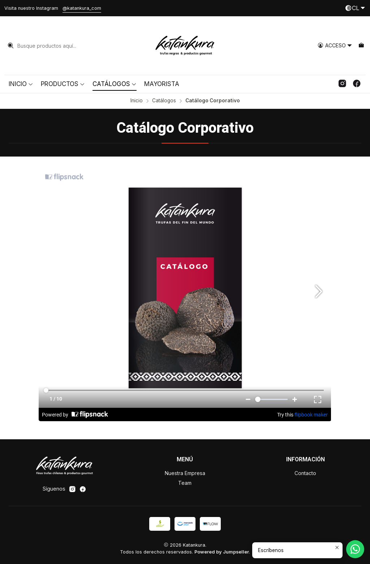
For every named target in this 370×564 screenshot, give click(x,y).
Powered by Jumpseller (221, 552)
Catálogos (114, 83)
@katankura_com (82, 8)
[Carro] (361, 45)
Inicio (21, 83)
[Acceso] (335, 45)
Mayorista (161, 83)
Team (185, 483)
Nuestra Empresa (185, 473)
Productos (63, 83)
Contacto (305, 473)
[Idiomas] (355, 8)
